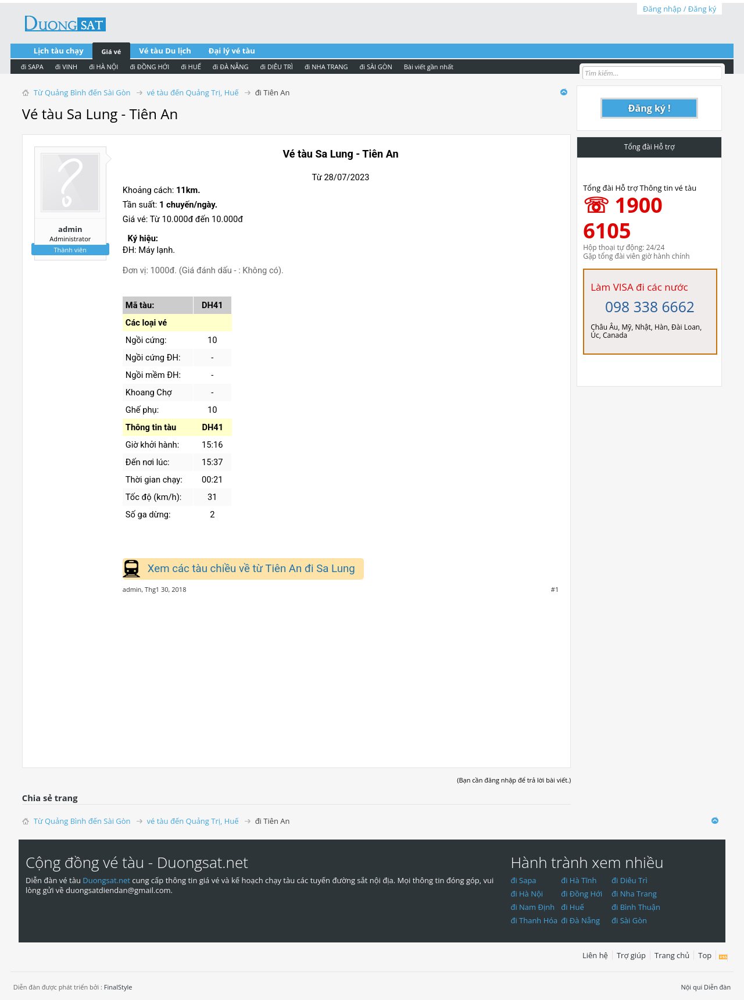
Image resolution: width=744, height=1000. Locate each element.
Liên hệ (595, 955)
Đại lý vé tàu (232, 50)
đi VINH (66, 66)
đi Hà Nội (526, 893)
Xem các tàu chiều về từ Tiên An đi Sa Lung (251, 568)
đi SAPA (32, 66)
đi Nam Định (532, 907)
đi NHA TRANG (326, 66)
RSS (723, 957)
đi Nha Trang (634, 893)
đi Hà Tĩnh (578, 880)
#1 (555, 589)
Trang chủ (671, 955)
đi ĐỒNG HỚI (149, 66)
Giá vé (111, 51)
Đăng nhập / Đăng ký (679, 8)
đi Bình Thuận (635, 907)
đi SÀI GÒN (376, 66)
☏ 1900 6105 (623, 218)
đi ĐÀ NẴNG (231, 66)
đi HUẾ (191, 66)
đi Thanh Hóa (533, 920)
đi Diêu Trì (629, 880)
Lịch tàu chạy (59, 50)
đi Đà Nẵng (580, 920)
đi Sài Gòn (629, 920)
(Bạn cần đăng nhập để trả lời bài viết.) (514, 780)
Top (704, 955)
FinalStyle (118, 987)
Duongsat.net (107, 880)
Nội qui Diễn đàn (706, 987)
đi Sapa (523, 880)
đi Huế (572, 907)
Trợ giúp (631, 955)
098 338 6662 (650, 306)
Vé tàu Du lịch (165, 50)
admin (70, 229)
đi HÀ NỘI (103, 66)
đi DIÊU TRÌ (276, 66)
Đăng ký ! (649, 108)
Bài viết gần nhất (428, 66)
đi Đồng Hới (581, 893)
